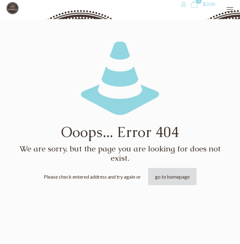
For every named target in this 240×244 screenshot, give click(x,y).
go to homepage (172, 177)
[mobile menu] (230, 9)
